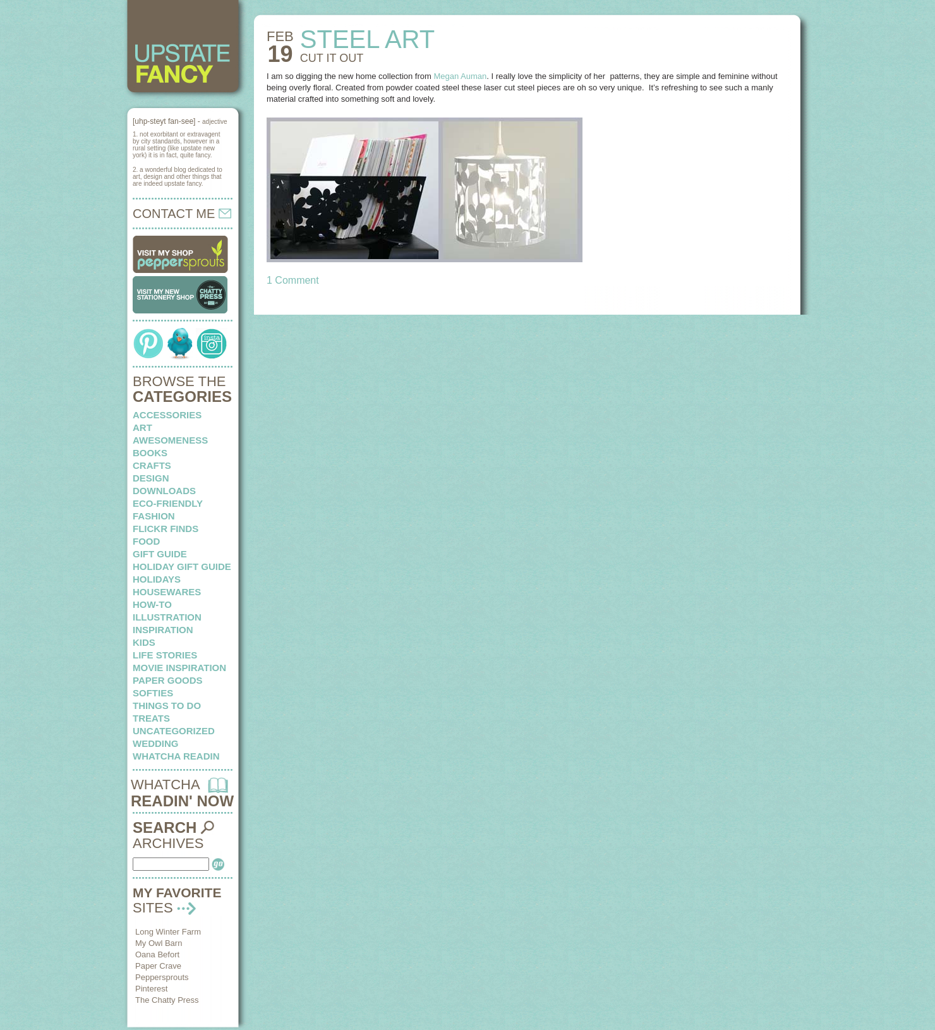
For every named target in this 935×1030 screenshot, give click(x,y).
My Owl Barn (158, 943)
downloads (164, 490)
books (150, 452)
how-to (152, 604)
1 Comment (293, 280)
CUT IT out (331, 58)
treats (151, 718)
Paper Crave (158, 966)
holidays (157, 579)
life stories (165, 655)
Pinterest (151, 988)
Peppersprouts (162, 977)
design (151, 478)
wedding (156, 743)
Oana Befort (157, 954)
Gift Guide (160, 553)
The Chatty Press (166, 1000)
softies (153, 693)
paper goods (168, 680)
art (142, 427)
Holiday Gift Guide (182, 566)
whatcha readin (176, 756)
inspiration (163, 629)
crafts (152, 465)
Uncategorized (174, 730)
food (146, 541)
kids (144, 642)
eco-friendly (168, 503)
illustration (167, 617)
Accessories (167, 414)
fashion (154, 516)
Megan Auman (459, 76)
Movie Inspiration (179, 667)
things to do (167, 705)
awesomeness (170, 440)
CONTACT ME (182, 214)
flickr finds (165, 528)
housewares (167, 591)
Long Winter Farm (168, 931)
